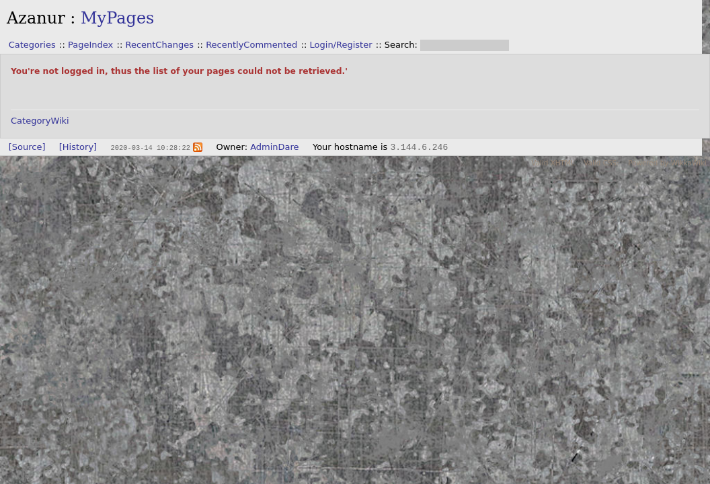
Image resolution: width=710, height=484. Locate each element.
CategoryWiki (40, 121)
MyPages (117, 18)
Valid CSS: (601, 163)
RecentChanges (159, 45)
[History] (78, 147)
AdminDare (274, 147)
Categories (32, 45)
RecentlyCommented (251, 45)
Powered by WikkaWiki (667, 163)
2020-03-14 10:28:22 (150, 147)
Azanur (36, 18)
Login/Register (341, 45)
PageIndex (90, 45)
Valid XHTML (552, 163)
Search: (402, 45)
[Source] (27, 147)
